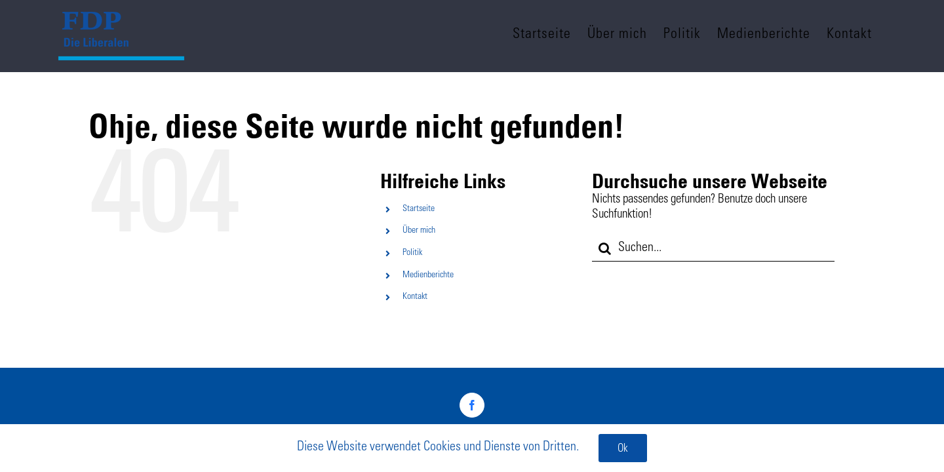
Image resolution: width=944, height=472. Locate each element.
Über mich (419, 230)
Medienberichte (428, 275)
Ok (623, 449)
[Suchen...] (713, 248)
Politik (412, 253)
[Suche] (605, 248)
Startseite (419, 209)
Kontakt (415, 297)
